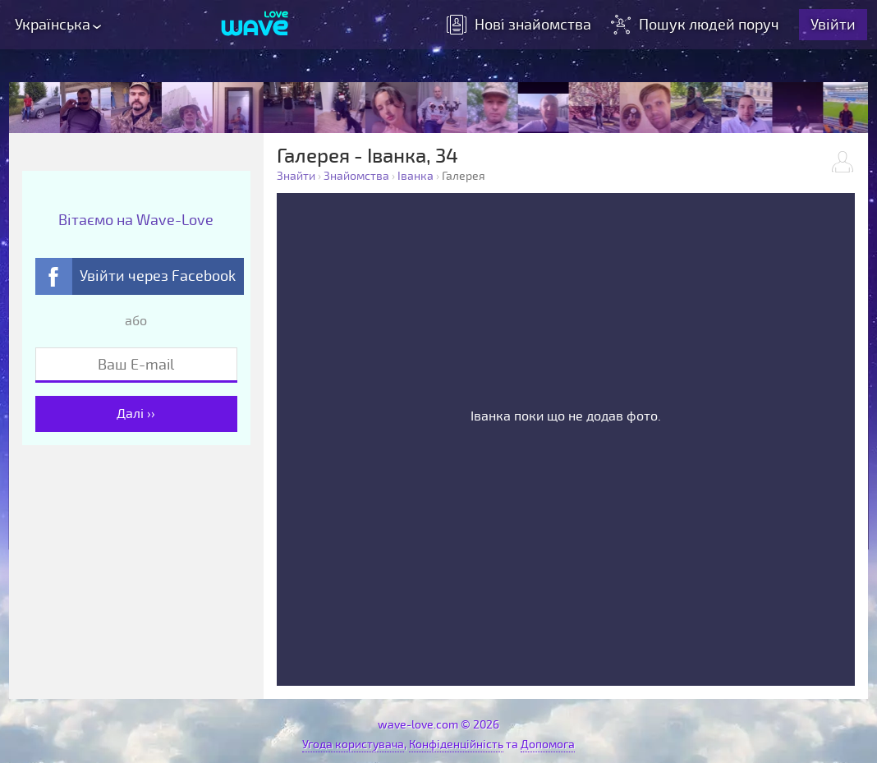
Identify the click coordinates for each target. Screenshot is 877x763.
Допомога (548, 745)
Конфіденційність (456, 745)
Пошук (697, 25)
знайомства (519, 25)
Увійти (833, 25)
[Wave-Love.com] (255, 24)
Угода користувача (353, 745)
